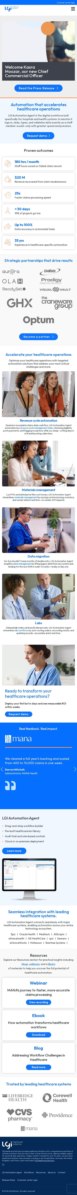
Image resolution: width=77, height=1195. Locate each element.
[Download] (38, 1025)
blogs (25, 964)
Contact (61, 1172)
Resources (41, 1172)
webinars (34, 964)
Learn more (14, 851)
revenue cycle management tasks (36, 427)
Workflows (29, 1172)
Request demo (38, 136)
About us (52, 1172)
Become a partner (38, 336)
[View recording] (38, 993)
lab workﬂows (21, 630)
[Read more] (38, 1058)
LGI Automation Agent (12, 1172)
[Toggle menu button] (73, 9)
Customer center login (66, 3)
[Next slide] (75, 769)
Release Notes (8, 1180)
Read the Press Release (38, 88)
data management (22, 563)
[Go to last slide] (2, 769)
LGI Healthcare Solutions (44, 1160)
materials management (25, 497)
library (51, 964)
